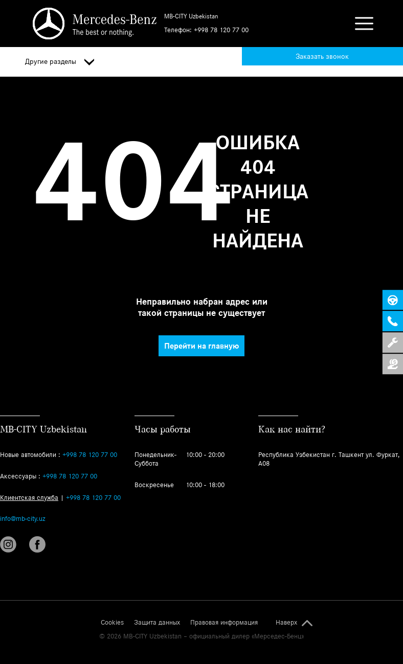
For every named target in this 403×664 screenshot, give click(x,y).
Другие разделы (59, 62)
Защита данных (157, 623)
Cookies (112, 623)
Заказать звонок (322, 56)
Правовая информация (224, 623)
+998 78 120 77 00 (221, 30)
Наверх (286, 623)
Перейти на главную (201, 346)
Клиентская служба (29, 497)
